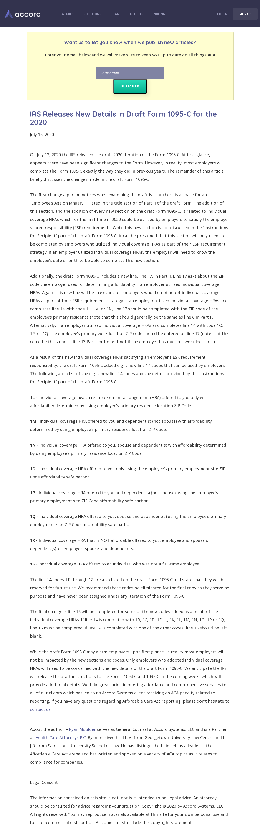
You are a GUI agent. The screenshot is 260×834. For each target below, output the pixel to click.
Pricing (159, 14)
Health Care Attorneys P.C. (61, 737)
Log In (222, 14)
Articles (136, 14)
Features (66, 14)
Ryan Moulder (82, 729)
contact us (40, 709)
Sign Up (245, 14)
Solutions (92, 14)
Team (115, 14)
